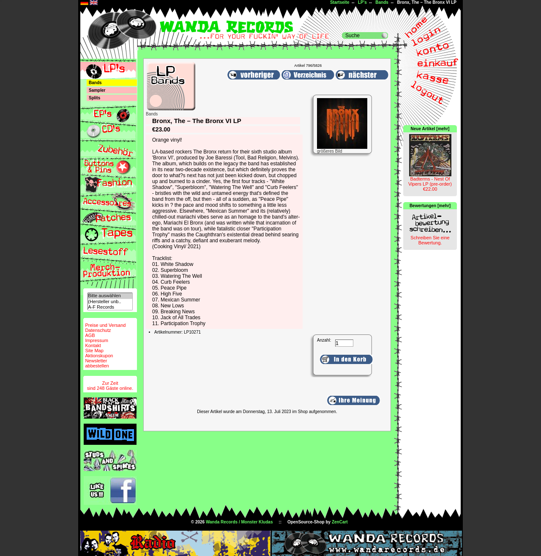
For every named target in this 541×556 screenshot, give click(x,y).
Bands (381, 2)
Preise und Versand (105, 325)
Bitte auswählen (110, 296)
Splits (94, 98)
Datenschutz (98, 330)
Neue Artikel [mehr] (430, 128)
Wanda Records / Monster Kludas (239, 522)
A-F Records (110, 307)
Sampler (97, 90)
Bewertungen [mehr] (430, 205)
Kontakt (93, 345)
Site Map (94, 350)
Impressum (96, 340)
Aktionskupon (99, 355)
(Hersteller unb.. (110, 301)
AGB (90, 335)
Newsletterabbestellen (97, 363)
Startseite (340, 2)
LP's (362, 2)
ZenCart (340, 522)
